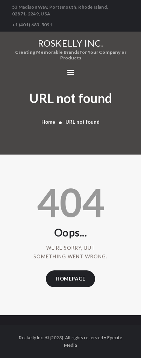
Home (48, 122)
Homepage (70, 279)
